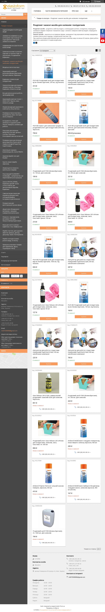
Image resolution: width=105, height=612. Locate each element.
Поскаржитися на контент (47, 610)
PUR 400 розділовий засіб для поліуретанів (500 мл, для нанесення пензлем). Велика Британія (83, 127)
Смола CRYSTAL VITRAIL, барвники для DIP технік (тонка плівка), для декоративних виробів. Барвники (11, 185)
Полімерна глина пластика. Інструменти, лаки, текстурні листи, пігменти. (12, 115)
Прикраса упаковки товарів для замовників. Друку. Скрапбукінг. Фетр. (12, 246)
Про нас (75, 11)
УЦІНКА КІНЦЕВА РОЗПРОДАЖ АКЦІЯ (12, 31)
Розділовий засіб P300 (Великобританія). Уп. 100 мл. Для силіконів (47, 172)
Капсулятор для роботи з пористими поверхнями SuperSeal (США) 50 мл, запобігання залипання (81, 82)
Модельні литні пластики (11, 67)
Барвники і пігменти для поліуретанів (11, 80)
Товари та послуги (43, 18)
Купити (48, 92)
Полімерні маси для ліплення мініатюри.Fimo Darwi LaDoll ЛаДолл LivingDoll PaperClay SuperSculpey (12, 143)
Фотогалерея (5, 265)
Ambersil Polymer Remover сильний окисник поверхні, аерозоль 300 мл (48, 487)
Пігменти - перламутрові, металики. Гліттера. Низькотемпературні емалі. (12, 219)
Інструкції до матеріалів (9, 261)
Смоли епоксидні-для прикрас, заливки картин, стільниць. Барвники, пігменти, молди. (13, 87)
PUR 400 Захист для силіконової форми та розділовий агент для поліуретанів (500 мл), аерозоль (48, 127)
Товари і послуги (6, 26)
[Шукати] (25, 14)
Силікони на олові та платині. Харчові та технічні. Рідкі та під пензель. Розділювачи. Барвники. (12, 54)
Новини (3, 22)
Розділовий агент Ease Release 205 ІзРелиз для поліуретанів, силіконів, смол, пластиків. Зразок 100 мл (48, 216)
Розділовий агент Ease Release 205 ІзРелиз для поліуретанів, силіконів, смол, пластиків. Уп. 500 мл (48, 442)
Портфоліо (4, 257)
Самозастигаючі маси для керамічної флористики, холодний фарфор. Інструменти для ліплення (11, 196)
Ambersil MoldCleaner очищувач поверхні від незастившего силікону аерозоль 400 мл (84, 442)
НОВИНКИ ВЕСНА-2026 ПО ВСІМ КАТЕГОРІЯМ (13, 46)
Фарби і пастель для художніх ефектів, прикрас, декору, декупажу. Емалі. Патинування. (13, 233)
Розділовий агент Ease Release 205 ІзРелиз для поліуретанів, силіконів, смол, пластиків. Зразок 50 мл (48, 307)
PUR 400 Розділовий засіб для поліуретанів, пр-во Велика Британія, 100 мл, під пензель (83, 306)
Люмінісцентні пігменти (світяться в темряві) (10, 169)
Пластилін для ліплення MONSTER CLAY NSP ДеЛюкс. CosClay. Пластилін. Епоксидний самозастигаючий (13, 133)
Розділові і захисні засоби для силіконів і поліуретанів (13, 62)
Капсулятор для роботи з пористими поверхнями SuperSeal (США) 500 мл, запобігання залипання (81, 352)
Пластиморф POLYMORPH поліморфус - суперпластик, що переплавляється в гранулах (13, 176)
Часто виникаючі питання (56, 11)
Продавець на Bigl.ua (52, 608)
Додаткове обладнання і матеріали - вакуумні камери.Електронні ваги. (11, 211)
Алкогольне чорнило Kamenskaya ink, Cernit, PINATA (13, 151)
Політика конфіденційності (63, 610)
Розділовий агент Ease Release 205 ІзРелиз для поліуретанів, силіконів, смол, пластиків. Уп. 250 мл (83, 216)
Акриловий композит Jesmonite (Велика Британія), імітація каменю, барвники (12, 73)
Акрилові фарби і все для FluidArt (11, 157)
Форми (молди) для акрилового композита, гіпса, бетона (13, 108)
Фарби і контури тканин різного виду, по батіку (11, 239)
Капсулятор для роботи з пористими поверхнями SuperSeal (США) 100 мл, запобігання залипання (46, 352)
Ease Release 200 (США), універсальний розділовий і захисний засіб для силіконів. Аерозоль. (47, 397)
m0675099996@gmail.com (9, 331)
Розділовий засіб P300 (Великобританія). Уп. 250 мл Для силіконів (82, 172)
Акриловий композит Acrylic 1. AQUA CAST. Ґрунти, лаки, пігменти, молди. (13, 101)
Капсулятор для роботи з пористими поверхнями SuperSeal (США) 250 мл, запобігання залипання (81, 261)
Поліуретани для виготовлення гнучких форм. (12, 204)
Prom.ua (62, 606)
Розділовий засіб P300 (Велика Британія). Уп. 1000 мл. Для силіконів (47, 532)
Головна (37, 11)
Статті (3, 252)
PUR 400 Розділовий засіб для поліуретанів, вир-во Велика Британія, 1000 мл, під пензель (48, 261)
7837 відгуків (86, 1)
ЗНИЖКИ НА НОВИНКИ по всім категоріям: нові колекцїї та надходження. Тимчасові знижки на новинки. (12, 38)
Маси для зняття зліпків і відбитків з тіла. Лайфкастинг (12, 226)
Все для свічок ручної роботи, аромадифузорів (12, 94)
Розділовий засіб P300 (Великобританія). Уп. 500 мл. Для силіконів (82, 396)
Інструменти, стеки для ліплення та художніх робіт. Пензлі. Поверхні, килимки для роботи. (13, 123)
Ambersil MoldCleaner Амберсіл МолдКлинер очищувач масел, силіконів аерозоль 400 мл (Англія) (83, 488)
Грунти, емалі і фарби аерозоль (10, 163)
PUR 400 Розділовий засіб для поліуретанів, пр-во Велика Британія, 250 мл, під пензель (48, 81)
